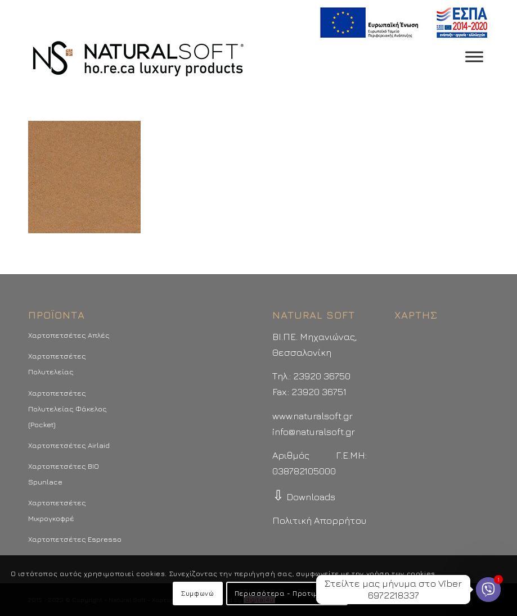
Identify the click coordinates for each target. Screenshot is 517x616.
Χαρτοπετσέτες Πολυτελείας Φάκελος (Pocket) (67, 408)
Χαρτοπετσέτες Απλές (69, 334)
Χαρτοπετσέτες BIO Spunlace (63, 473)
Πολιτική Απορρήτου (319, 520)
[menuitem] (401, 23)
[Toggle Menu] (474, 56)
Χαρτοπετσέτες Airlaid (69, 445)
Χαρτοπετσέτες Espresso (75, 539)
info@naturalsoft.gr (313, 431)
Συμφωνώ (197, 593)
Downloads (303, 496)
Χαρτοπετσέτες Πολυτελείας (57, 363)
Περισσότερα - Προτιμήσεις (287, 593)
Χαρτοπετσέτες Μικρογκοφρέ (57, 510)
